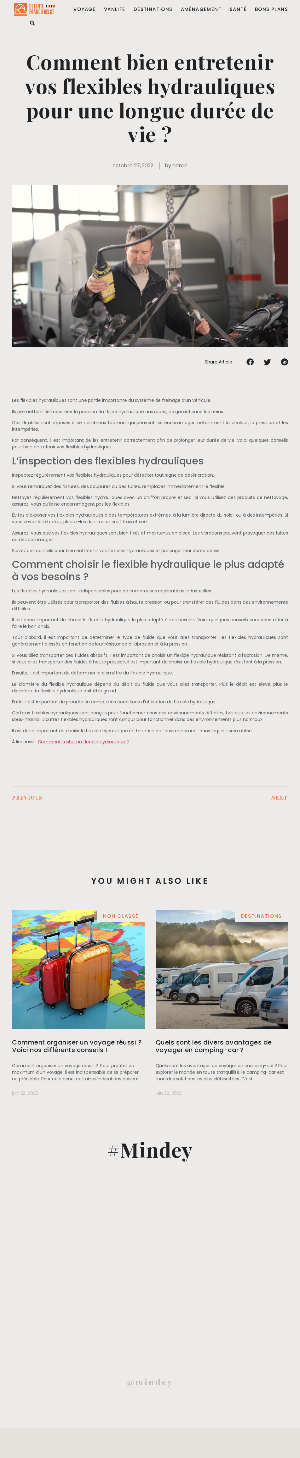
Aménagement (201, 9)
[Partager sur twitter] (267, 362)
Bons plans (271, 9)
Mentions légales (21, 1447)
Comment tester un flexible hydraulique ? (83, 742)
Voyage (84, 9)
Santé (238, 9)
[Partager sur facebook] (250, 362)
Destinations (153, 9)
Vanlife (114, 9)
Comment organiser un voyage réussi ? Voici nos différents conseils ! (76, 1046)
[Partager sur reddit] (285, 362)
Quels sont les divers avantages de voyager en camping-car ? (214, 1046)
